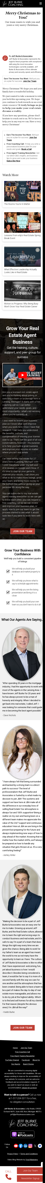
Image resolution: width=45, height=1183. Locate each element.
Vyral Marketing (32, 1160)
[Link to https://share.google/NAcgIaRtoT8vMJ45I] (40, 1146)
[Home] (11, 3)
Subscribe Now (13, 161)
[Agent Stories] (28, 1064)
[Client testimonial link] (22, 654)
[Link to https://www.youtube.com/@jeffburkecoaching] (16, 1146)
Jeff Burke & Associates (22, 56)
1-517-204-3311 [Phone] (19, 1098)
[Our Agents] (15, 1064)
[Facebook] (26, 1060)
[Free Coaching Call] (22, 1051)
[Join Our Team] (26, 1047)
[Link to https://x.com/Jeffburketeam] (35, 1146)
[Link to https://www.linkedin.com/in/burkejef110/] (25, 1146)
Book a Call (26, 149)
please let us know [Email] (29, 1088)
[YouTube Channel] (12, 1060)
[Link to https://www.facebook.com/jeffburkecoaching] (21, 1146)
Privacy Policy (12, 1154)
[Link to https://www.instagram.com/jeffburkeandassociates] (30, 1146)
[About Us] (36, 1060)
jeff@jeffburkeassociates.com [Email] (22, 1114)
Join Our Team (29, 81)
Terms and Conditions (29, 1154)
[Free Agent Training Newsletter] (22, 1056)
